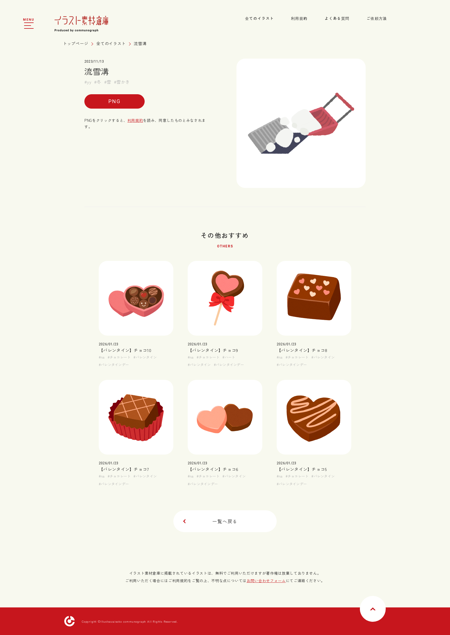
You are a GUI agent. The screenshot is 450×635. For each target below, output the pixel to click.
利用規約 (299, 18)
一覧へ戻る (210, 521)
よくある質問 (337, 18)
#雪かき (122, 82)
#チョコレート (119, 357)
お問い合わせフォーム (266, 580)
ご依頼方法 (376, 18)
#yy (87, 82)
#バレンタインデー (114, 364)
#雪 (107, 82)
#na (102, 357)
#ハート (228, 357)
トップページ (75, 43)
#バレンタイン (145, 357)
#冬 (97, 82)
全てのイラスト (259, 18)
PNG (114, 101)
